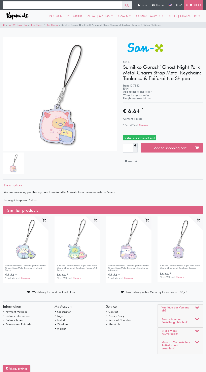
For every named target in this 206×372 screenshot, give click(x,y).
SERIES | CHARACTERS (183, 16)
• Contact (112, 311)
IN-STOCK (55, 16)
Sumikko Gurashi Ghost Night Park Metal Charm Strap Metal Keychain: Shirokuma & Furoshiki (128, 268)
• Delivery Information (16, 316)
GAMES (123, 16)
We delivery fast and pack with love (53, 292)
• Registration (63, 311)
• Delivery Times (13, 320)
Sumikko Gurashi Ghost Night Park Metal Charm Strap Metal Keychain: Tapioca (180, 266)
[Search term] (62, 5)
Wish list (131, 161)
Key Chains (36, 25)
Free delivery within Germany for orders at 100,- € (156, 292)
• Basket (60, 320)
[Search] (127, 5)
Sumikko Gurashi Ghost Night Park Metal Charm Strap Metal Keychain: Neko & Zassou (25, 268)
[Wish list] (179, 5)
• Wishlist (60, 328)
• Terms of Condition (119, 320)
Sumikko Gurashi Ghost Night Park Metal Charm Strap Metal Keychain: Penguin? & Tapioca (77, 268)
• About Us (113, 324)
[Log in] (142, 5)
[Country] (170, 5)
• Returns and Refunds (17, 324)
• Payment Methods (15, 311)
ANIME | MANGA (99, 16)
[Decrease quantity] (135, 150)
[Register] (157, 5)
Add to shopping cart (176, 147)
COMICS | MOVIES (148, 16)
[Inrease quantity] (135, 145)
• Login (59, 316)
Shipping (143, 125)
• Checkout (62, 324)
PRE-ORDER (74, 16)
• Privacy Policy (115, 316)
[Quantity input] (128, 148)
